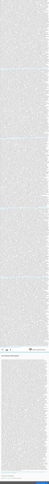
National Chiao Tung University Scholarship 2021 (16, 137)
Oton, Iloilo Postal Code (43, 68)
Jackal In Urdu (25, 68)
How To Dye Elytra (3, 69)
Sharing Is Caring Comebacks (34, 68)
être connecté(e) (8, 478)
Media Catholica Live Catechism (17, 68)
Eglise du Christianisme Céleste (39, 349)
